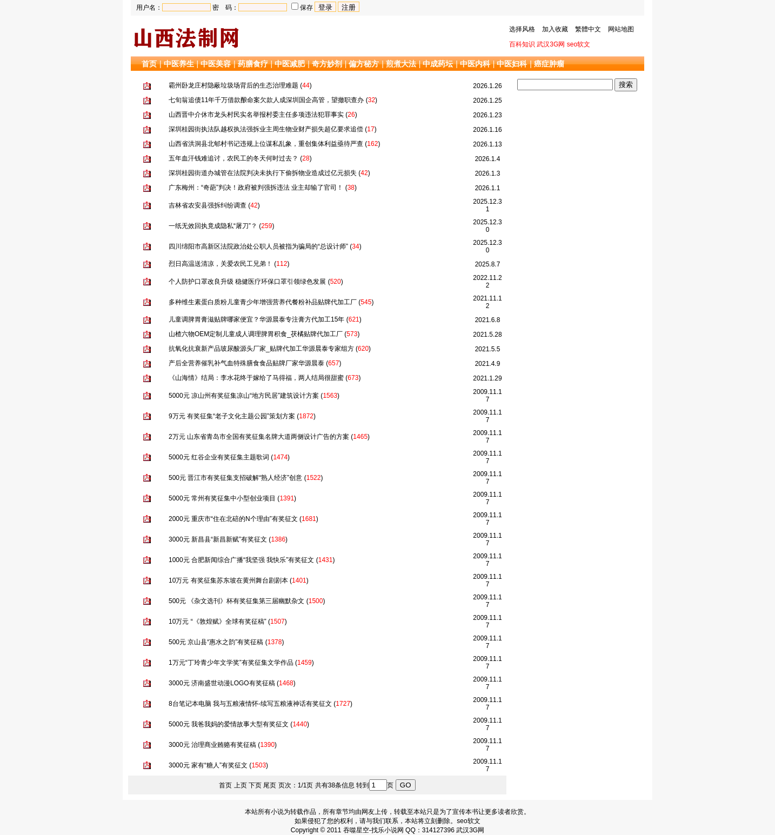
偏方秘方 (364, 63)
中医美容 (216, 63)
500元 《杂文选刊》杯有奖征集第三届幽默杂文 (236, 601)
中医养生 (179, 63)
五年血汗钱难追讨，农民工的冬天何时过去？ (233, 158)
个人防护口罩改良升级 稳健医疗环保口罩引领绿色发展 (247, 281)
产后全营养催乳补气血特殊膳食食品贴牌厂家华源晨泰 (246, 363)
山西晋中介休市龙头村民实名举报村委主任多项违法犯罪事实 (256, 114)
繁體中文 (588, 29)
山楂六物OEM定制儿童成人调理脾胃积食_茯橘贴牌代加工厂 (256, 334)
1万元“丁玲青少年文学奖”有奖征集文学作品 (231, 662)
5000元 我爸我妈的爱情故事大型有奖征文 (229, 724)
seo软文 (578, 44)
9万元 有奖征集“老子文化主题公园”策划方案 (232, 416)
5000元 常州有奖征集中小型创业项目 (222, 498)
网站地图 (621, 29)
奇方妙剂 (327, 63)
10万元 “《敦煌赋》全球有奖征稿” (217, 621)
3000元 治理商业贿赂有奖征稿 (212, 745)
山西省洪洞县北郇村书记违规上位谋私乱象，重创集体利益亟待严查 (266, 144)
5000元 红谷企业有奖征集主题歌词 (219, 457)
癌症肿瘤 (549, 63)
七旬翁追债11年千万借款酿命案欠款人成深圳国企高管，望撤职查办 (266, 100)
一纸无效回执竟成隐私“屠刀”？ (213, 226)
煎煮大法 (401, 63)
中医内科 (475, 63)
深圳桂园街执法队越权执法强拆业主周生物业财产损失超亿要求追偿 (266, 129)
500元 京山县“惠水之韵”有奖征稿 (216, 642)
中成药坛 (438, 63)
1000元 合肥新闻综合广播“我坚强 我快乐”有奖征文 (241, 560)
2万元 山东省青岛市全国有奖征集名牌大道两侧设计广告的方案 (259, 436)
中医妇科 (512, 63)
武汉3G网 (551, 44)
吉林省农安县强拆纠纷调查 (207, 205)
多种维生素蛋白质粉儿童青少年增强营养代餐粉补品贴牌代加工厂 (263, 302)
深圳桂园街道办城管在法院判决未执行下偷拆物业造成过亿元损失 (263, 173)
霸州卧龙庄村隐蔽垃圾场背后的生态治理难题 (233, 85)
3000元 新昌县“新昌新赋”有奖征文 (218, 539)
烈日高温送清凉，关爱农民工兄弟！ (220, 264)
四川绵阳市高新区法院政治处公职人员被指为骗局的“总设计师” (258, 246)
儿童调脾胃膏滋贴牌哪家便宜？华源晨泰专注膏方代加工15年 (256, 319)
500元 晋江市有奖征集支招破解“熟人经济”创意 (235, 478)
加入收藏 (555, 29)
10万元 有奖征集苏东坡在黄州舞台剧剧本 (228, 580)
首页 (149, 63)
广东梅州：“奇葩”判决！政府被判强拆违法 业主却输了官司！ (256, 187)
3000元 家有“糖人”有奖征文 (208, 765)
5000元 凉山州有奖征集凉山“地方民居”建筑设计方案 (244, 395)
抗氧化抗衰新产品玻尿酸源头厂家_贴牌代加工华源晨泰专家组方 (261, 348)
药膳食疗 (253, 63)
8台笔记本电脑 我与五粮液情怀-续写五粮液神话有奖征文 (250, 703)
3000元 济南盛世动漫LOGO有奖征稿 (222, 683)
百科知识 (522, 44)
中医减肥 (290, 63)
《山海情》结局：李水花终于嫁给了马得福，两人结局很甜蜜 (256, 378)
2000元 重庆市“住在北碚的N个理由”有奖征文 (233, 519)
